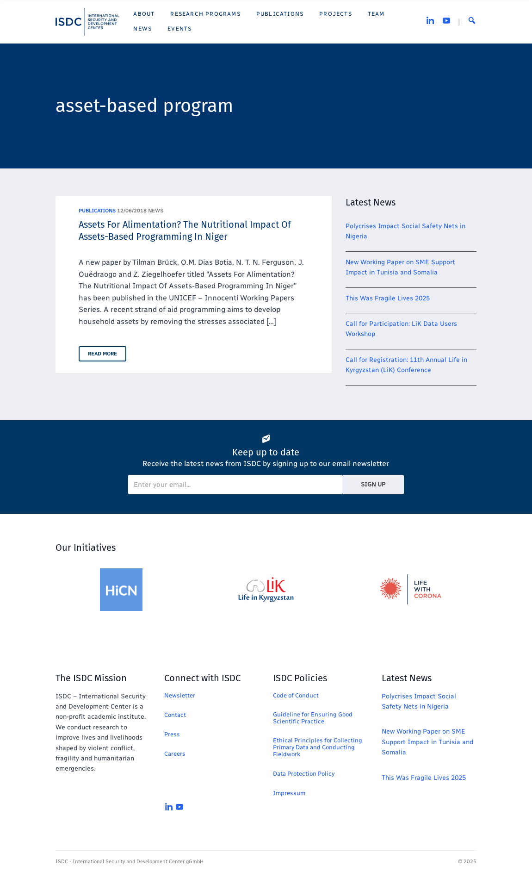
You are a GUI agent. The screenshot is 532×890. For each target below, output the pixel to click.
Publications (97, 211)
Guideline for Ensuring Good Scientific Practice (313, 718)
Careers (175, 753)
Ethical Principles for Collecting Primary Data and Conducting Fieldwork (317, 747)
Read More (102, 354)
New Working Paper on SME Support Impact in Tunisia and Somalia (427, 742)
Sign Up (373, 484)
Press (172, 734)
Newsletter (179, 695)
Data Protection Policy (303, 773)
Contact (175, 714)
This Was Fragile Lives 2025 (388, 298)
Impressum (289, 793)
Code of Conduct (296, 695)
